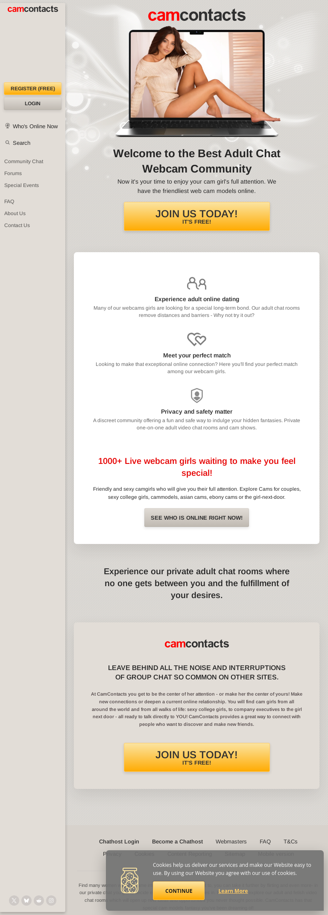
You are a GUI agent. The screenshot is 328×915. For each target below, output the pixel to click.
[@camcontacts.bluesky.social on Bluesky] (26, 900)
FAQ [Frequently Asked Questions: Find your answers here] (9, 201)
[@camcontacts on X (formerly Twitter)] (14, 900)
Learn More (233, 891)
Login (33, 103)
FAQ (265, 841)
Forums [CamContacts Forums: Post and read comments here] (13, 173)
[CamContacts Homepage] (32, 42)
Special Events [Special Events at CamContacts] (21, 185)
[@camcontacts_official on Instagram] (51, 900)
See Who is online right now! (197, 518)
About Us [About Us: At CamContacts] (15, 213)
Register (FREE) (33, 89)
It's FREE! (196, 216)
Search (21, 143)
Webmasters (231, 841)
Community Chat (23, 161)
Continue (178, 891)
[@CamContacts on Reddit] (39, 900)
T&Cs (291, 841)
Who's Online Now (35, 126)
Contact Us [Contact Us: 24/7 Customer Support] (17, 225)
